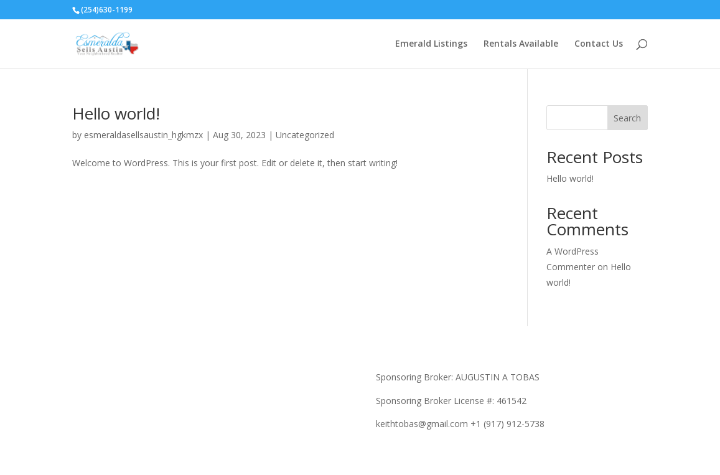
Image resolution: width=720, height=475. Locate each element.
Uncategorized (305, 135)
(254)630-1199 (107, 9)
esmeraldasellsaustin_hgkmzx (143, 135)
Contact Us (598, 44)
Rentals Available (521, 44)
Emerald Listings (431, 44)
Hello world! (116, 113)
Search (627, 118)
